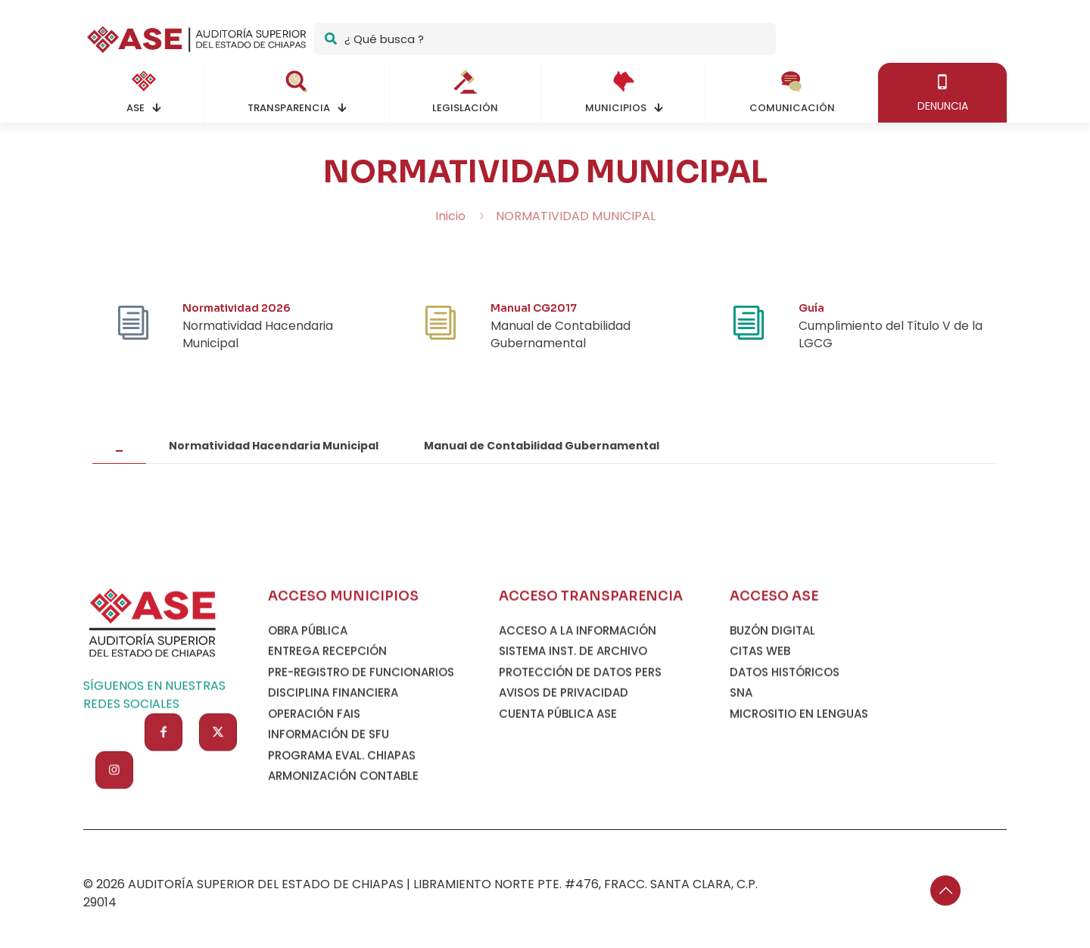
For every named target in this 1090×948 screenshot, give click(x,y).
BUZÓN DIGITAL (772, 715)
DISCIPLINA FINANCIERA (333, 778)
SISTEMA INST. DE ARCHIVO (573, 736)
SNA (741, 778)
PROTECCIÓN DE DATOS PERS (580, 757)
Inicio (450, 216)
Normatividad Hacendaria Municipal (273, 451)
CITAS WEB (760, 736)
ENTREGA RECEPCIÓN (327, 736)
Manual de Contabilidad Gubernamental (541, 451)
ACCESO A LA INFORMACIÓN (577, 715)
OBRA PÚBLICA (307, 715)
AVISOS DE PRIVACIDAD (563, 778)
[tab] (119, 451)
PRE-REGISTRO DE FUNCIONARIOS (361, 757)
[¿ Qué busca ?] (545, 39)
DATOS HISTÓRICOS (784, 757)
